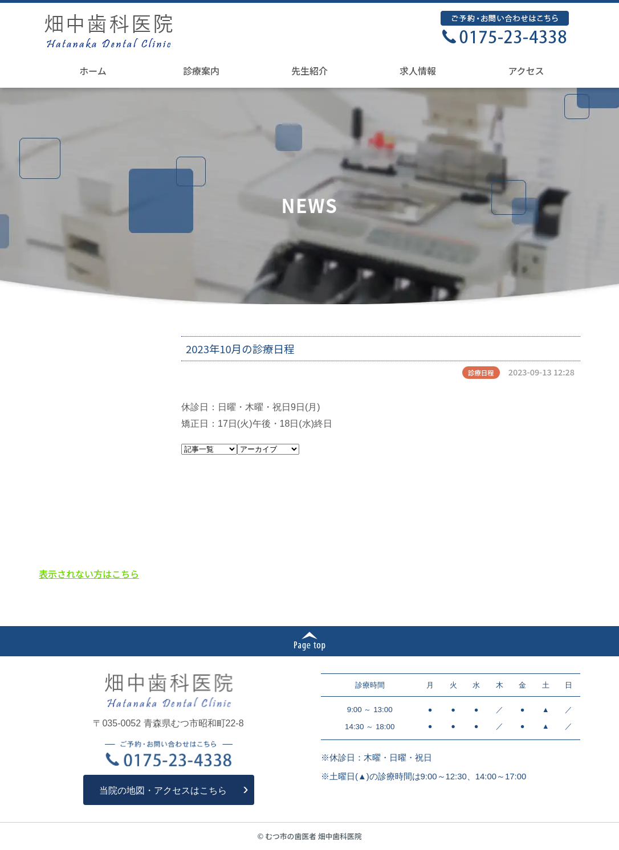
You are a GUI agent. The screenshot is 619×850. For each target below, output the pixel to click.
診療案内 (201, 70)
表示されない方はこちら (89, 574)
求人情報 (418, 70)
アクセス (526, 70)
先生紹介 (309, 70)
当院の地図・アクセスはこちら (163, 790)
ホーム (93, 70)
